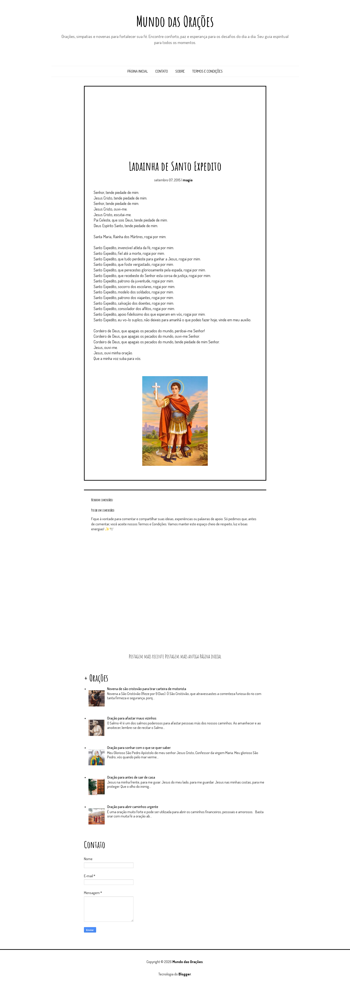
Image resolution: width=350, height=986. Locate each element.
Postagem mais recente (146, 656)
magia (187, 180)
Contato (161, 71)
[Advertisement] (175, 124)
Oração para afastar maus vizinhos (131, 718)
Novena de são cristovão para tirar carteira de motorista (146, 688)
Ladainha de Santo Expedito (175, 165)
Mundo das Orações (175, 21)
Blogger (184, 974)
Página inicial (137, 71)
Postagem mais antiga (182, 656)
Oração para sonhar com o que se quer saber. (139, 747)
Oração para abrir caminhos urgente (132, 806)
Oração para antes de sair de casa (131, 777)
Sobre (180, 71)
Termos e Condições (207, 71)
